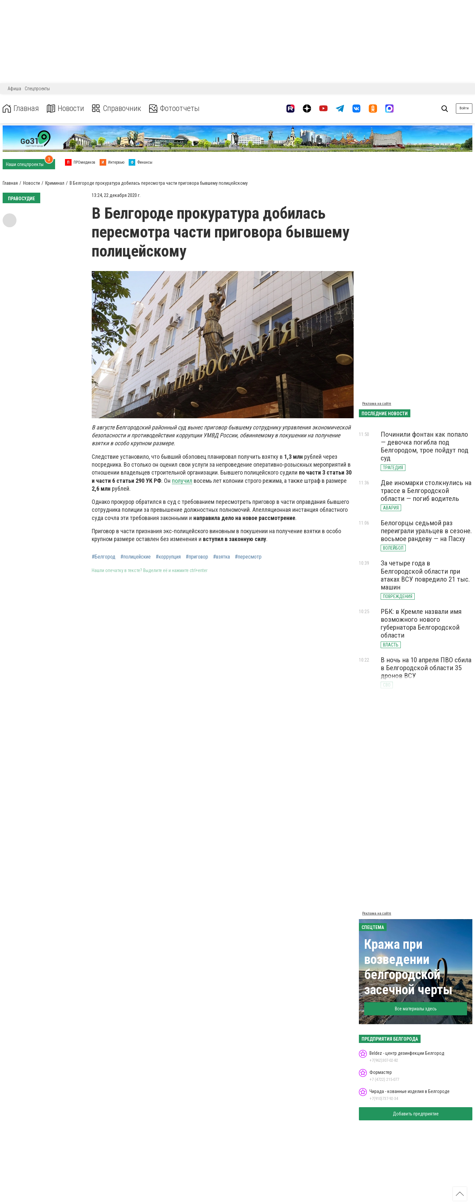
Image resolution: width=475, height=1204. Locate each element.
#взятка (221, 557)
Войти (464, 108)
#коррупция (168, 557)
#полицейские (135, 557)
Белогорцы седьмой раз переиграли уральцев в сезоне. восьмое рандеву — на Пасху (426, 531)
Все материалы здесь (416, 1008)
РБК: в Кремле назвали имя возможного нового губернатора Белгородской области (421, 623)
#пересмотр (248, 557)
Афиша (14, 88)
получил (182, 480)
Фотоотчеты (174, 108)
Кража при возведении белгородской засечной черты (408, 967)
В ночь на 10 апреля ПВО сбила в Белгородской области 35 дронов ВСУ (426, 668)
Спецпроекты (37, 88)
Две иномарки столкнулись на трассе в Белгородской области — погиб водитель (426, 491)
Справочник (116, 108)
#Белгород (103, 557)
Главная (21, 108)
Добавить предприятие (416, 1113)
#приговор (197, 557)
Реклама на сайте (376, 403)
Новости (65, 108)
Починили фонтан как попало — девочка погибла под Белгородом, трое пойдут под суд (424, 446)
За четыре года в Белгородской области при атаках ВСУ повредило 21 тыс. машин (425, 575)
